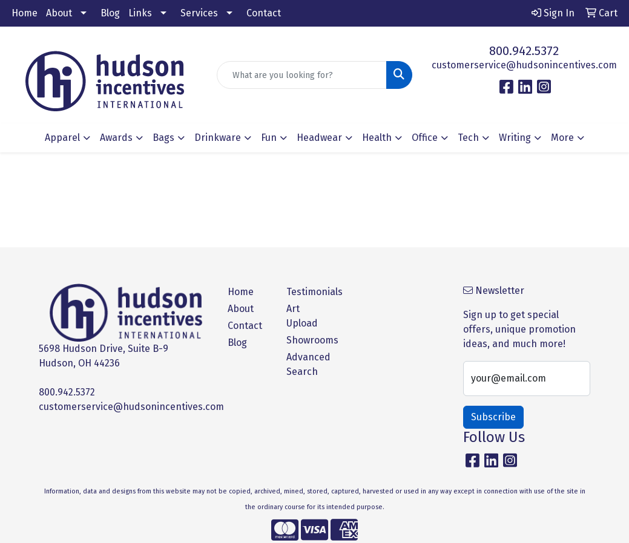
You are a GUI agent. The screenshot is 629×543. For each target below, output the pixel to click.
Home (25, 13)
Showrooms (308, 340)
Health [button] (377, 137)
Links (140, 13)
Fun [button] (269, 137)
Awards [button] (116, 137)
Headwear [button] (319, 137)
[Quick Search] (301, 75)
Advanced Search (308, 364)
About (59, 13)
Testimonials (308, 292)
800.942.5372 (524, 51)
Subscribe (493, 417)
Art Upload (302, 316)
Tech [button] (468, 137)
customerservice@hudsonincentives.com (524, 65)
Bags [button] (163, 137)
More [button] (562, 137)
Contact (263, 13)
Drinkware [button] (217, 137)
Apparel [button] (62, 137)
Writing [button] (515, 137)
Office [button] (425, 137)
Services (199, 13)
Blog (110, 13)
